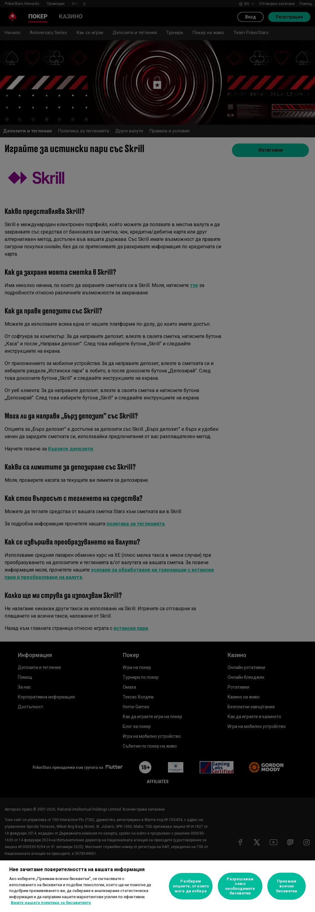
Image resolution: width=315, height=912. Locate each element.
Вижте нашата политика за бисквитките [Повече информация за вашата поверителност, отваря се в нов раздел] (51, 902)
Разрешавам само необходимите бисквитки (240, 886)
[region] (157, 886)
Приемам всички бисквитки (286, 886)
